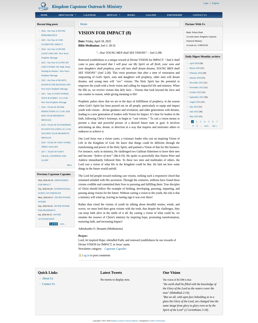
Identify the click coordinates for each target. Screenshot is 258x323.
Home (44, 15)
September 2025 (197, 97)
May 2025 (194, 116)
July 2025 (194, 107)
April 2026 (194, 63)
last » (214, 126)
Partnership (174, 15)
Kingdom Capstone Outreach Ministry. (124, 321)
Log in (86, 255)
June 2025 (194, 111)
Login (205, 3)
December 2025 (196, 82)
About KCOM (64, 15)
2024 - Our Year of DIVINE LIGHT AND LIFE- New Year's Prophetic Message (55, 53)
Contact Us (200, 15)
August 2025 (195, 102)
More (69, 165)
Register (215, 3)
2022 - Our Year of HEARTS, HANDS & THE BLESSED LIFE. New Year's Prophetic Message (56, 84)
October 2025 (195, 92)
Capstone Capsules (115, 248)
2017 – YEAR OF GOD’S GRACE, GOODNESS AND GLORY (53, 156)
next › (62, 224)
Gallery (151, 15)
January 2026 (195, 78)
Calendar (89, 15)
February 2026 (196, 73)
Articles (110, 15)
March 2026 (195, 68)
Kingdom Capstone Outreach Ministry (87, 6)
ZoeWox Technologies (157, 321)
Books (131, 15)
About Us (47, 278)
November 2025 (197, 87)
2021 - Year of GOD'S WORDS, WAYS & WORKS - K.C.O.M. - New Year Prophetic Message (55, 98)
